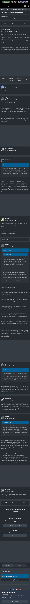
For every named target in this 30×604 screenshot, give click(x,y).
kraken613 (8, 218)
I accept (15, 601)
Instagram (24, 9)
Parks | (7, 9)
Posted (11, 31)
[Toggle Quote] (3, 165)
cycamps (7, 86)
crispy (7, 98)
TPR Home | (3, 9)
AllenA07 (7, 29)
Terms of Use (5, 594)
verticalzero (5, 16)
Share (7, 565)
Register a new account (15, 525)
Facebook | (15, 9)
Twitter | (11, 9)
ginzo (6, 364)
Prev (5, 23)
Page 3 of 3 (15, 23)
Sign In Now (15, 535)
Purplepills (8, 398)
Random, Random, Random (17, 18)
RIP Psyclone (9, 148)
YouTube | (19, 9)
